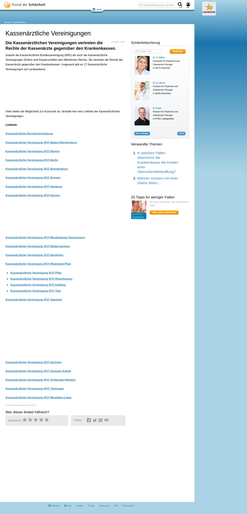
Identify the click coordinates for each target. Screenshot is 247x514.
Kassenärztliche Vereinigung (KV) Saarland (34, 299)
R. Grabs (157, 108)
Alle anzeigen (142, 133)
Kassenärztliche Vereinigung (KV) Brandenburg (37, 168)
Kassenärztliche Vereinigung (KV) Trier (35, 290)
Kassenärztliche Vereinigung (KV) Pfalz (36, 272)
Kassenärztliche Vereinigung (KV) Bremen (33, 177)
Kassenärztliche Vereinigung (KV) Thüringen (35, 388)
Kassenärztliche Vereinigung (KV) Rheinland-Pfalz (38, 263)
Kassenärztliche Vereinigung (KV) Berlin (32, 160)
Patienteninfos (19, 22)
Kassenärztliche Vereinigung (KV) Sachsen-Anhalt (38, 371)
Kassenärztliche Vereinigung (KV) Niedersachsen (38, 246)
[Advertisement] (59, 89)
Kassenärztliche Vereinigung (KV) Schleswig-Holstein (40, 379)
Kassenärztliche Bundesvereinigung (29, 133)
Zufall (181, 133)
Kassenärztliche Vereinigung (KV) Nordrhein (34, 255)
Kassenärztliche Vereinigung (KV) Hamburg (34, 186)
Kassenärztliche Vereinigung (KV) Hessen (33, 195)
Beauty (7, 22)
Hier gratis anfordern (164, 212)
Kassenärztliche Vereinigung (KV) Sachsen (34, 362)
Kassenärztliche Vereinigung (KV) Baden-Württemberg (41, 142)
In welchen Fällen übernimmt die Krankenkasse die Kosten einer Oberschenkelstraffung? (157, 162)
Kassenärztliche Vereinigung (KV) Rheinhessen (41, 278)
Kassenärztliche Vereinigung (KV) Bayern (33, 151)
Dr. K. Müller (159, 57)
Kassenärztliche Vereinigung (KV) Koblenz (38, 284)
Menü (97, 9)
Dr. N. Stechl (159, 83)
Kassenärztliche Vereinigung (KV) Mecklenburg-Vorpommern (45, 237)
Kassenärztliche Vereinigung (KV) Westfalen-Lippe (39, 397)
